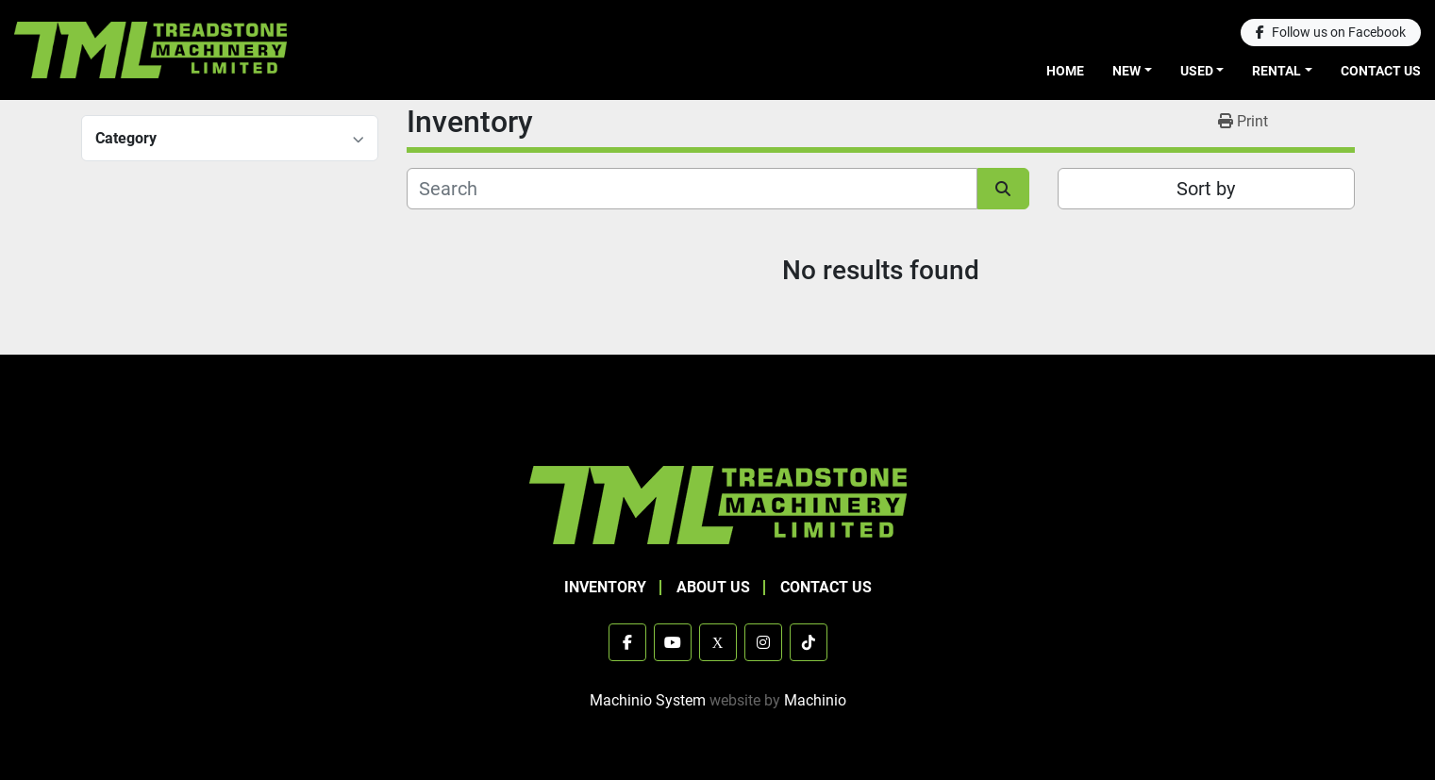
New (1126, 70)
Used (1196, 70)
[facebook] (1331, 32)
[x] (718, 642)
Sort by (1205, 188)
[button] (1132, 71)
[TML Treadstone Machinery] (718, 504)
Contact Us (1381, 70)
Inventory (605, 587)
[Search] (692, 188)
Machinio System (648, 700)
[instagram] (763, 642)
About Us (713, 587)
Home (1065, 70)
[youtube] (673, 642)
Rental (1276, 70)
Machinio (815, 700)
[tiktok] (808, 642)
